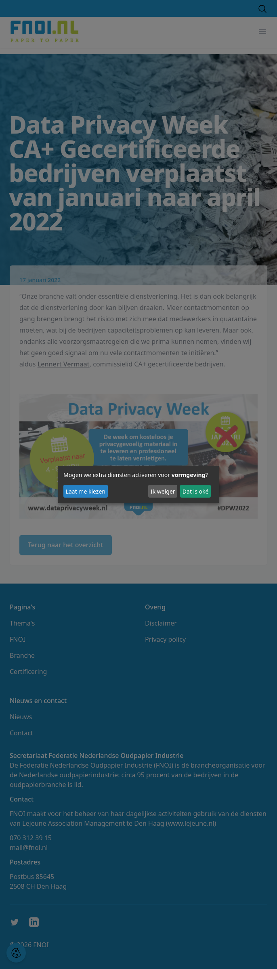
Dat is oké (196, 491)
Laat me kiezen (85, 491)
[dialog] (138, 485)
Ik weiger (163, 491)
